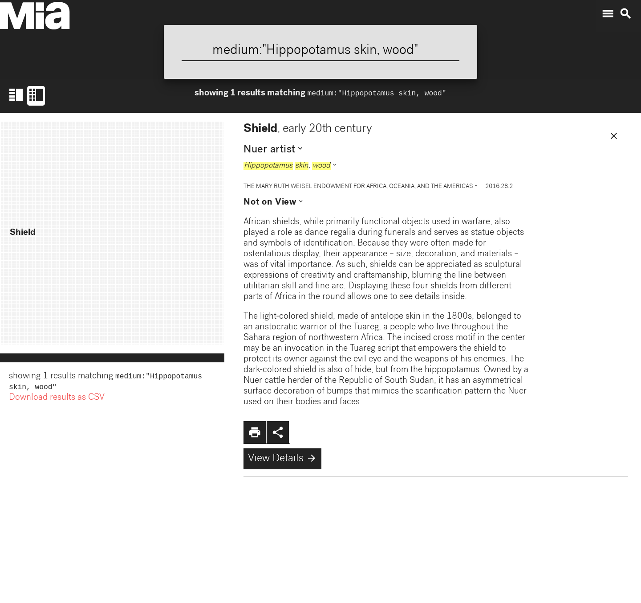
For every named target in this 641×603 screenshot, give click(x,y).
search (625, 14)
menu (607, 14)
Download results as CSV (57, 399)
